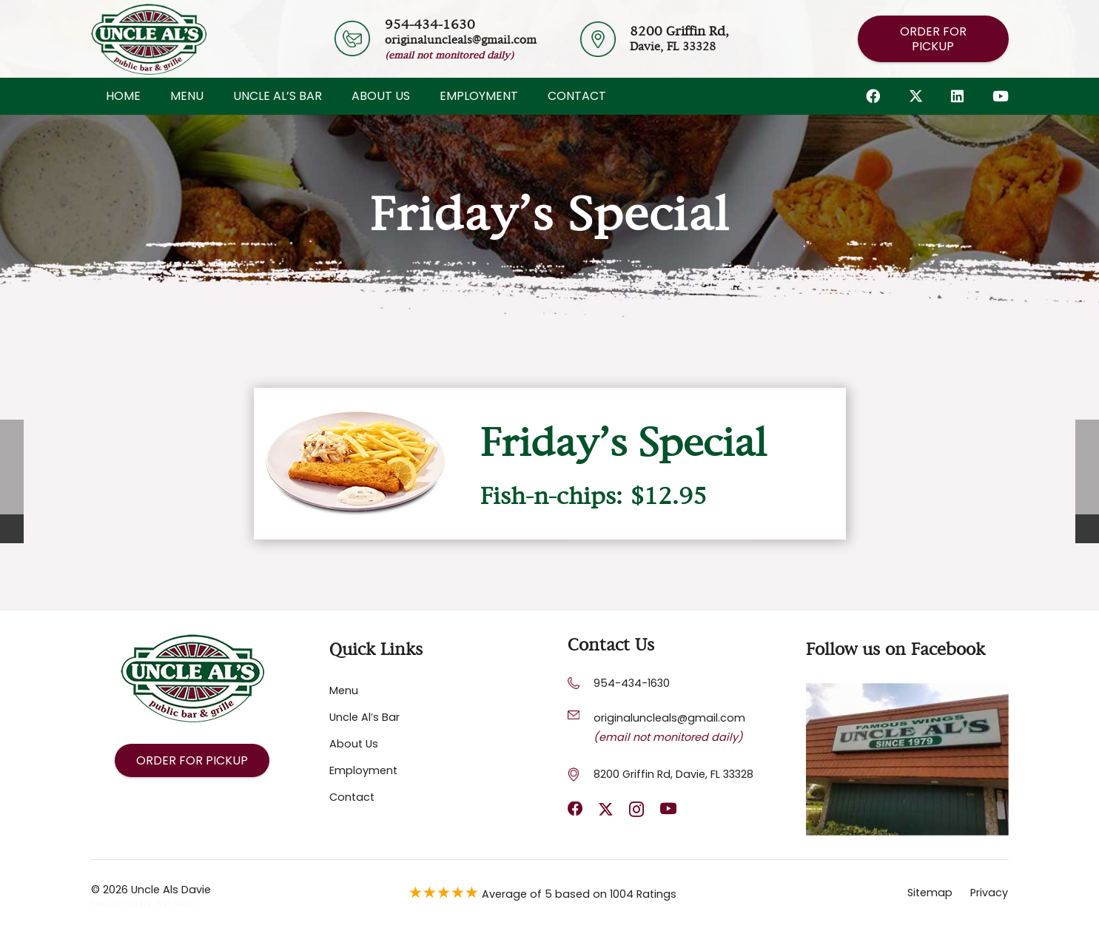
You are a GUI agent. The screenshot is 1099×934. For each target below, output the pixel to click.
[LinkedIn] (957, 96)
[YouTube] (1000, 96)
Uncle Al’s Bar (364, 717)
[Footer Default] (907, 759)
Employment (363, 770)
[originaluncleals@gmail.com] (581, 714)
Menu (343, 690)
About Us (353, 743)
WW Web (175, 903)
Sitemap (929, 892)
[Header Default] (149, 39)
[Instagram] (636, 810)
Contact (351, 797)
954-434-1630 (632, 683)
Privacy (989, 892)
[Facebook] (873, 96)
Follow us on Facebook (895, 649)
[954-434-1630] (581, 683)
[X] (916, 96)
